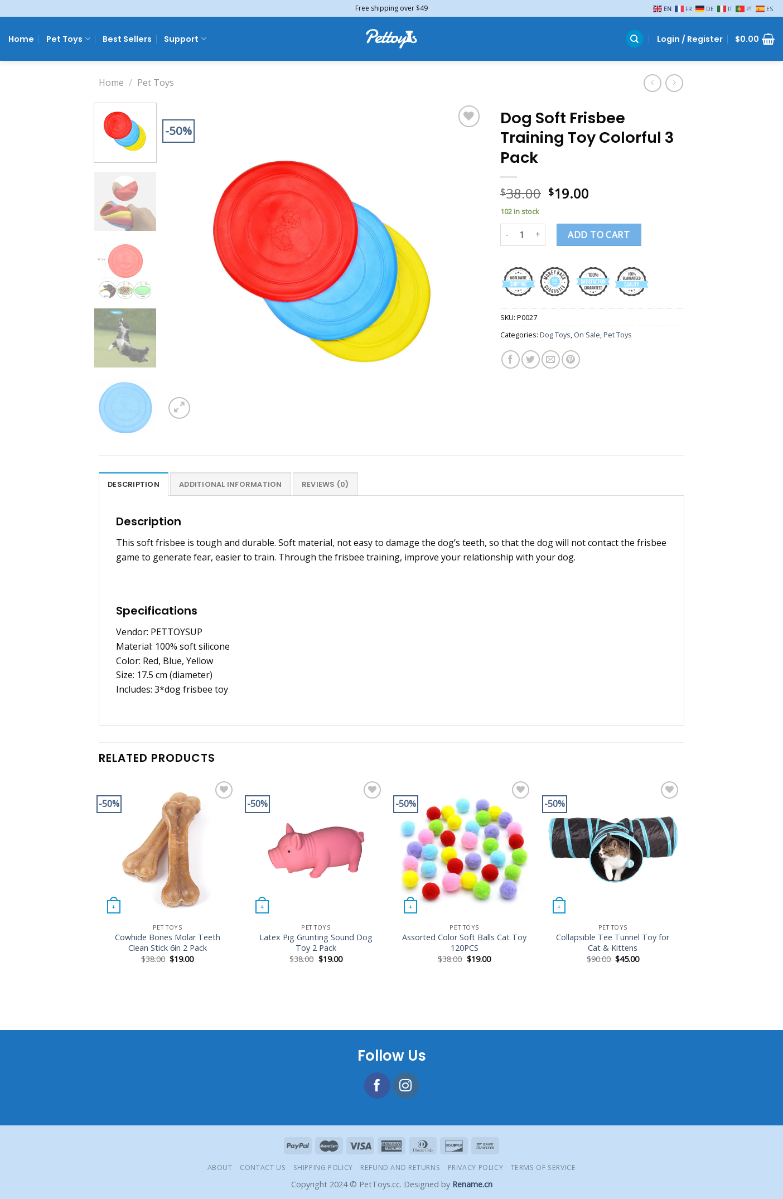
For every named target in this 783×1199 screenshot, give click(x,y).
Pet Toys (68, 39)
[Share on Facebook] (510, 359)
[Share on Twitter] (530, 359)
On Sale (587, 335)
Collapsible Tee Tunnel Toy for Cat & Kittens (612, 942)
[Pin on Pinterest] (571, 359)
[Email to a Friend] (551, 359)
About (220, 1167)
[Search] (635, 39)
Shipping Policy (323, 1167)
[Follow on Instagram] (406, 1085)
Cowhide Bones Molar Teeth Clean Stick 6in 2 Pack (167, 942)
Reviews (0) (325, 484)
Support (185, 39)
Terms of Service (543, 1167)
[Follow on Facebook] (377, 1085)
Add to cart (599, 235)
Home (21, 39)
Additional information (230, 484)
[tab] (133, 484)
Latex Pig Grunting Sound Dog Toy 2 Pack (316, 942)
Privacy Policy (476, 1167)
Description (134, 484)
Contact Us (263, 1167)
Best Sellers (127, 39)
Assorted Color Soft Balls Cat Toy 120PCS (464, 942)
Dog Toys (555, 335)
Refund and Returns (400, 1167)
